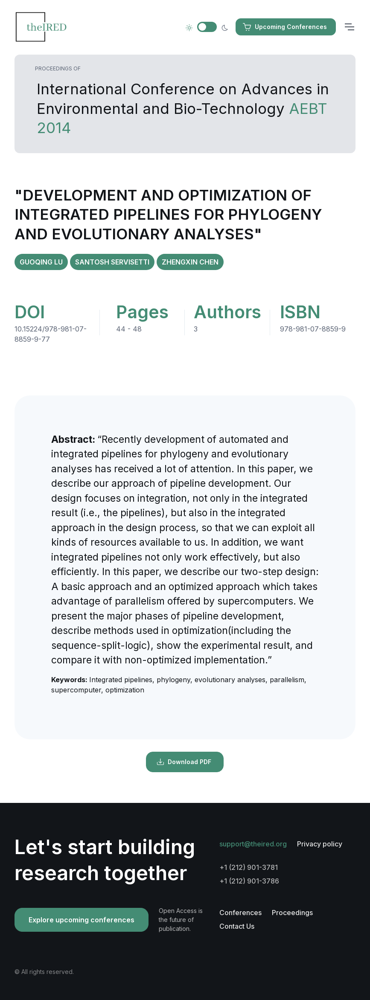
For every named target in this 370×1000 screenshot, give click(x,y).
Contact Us (236, 926)
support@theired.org (253, 844)
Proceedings (292, 912)
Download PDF (184, 762)
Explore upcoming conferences (81, 920)
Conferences (240, 912)
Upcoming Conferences (285, 27)
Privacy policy (319, 844)
